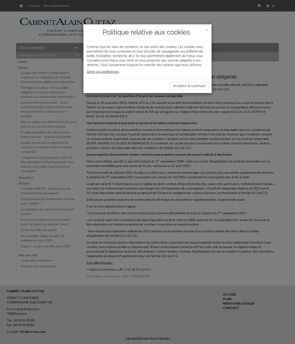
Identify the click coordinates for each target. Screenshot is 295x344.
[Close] (207, 30)
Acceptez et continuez (189, 86)
